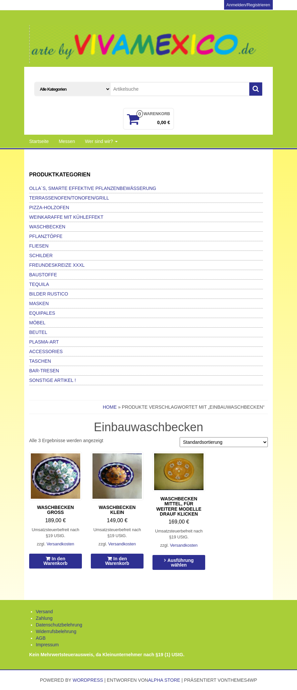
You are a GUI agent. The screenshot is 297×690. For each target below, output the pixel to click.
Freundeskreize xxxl (57, 265)
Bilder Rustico (48, 294)
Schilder (41, 255)
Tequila (39, 284)
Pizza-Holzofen (49, 207)
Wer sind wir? (101, 141)
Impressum (47, 644)
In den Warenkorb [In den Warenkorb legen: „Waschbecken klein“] (117, 561)
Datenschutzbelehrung (59, 624)
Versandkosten (60, 544)
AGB (41, 638)
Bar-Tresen (44, 370)
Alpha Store (164, 680)
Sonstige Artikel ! (52, 380)
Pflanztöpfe (45, 236)
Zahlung (44, 618)
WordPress (88, 680)
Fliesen (38, 246)
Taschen (40, 361)
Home (110, 407)
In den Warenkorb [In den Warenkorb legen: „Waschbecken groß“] (55, 561)
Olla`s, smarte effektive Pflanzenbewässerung (92, 188)
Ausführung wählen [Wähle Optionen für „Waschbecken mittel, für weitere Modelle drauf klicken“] (180, 563)
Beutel (38, 332)
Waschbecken (47, 226)
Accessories (46, 351)
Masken (39, 303)
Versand (44, 611)
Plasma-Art (44, 342)
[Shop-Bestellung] (224, 442)
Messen (67, 141)
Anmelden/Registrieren (248, 4)
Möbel (37, 322)
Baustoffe (43, 274)
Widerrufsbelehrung (56, 631)
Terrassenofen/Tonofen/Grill (69, 198)
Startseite (39, 141)
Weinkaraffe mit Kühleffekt (66, 217)
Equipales (42, 313)
